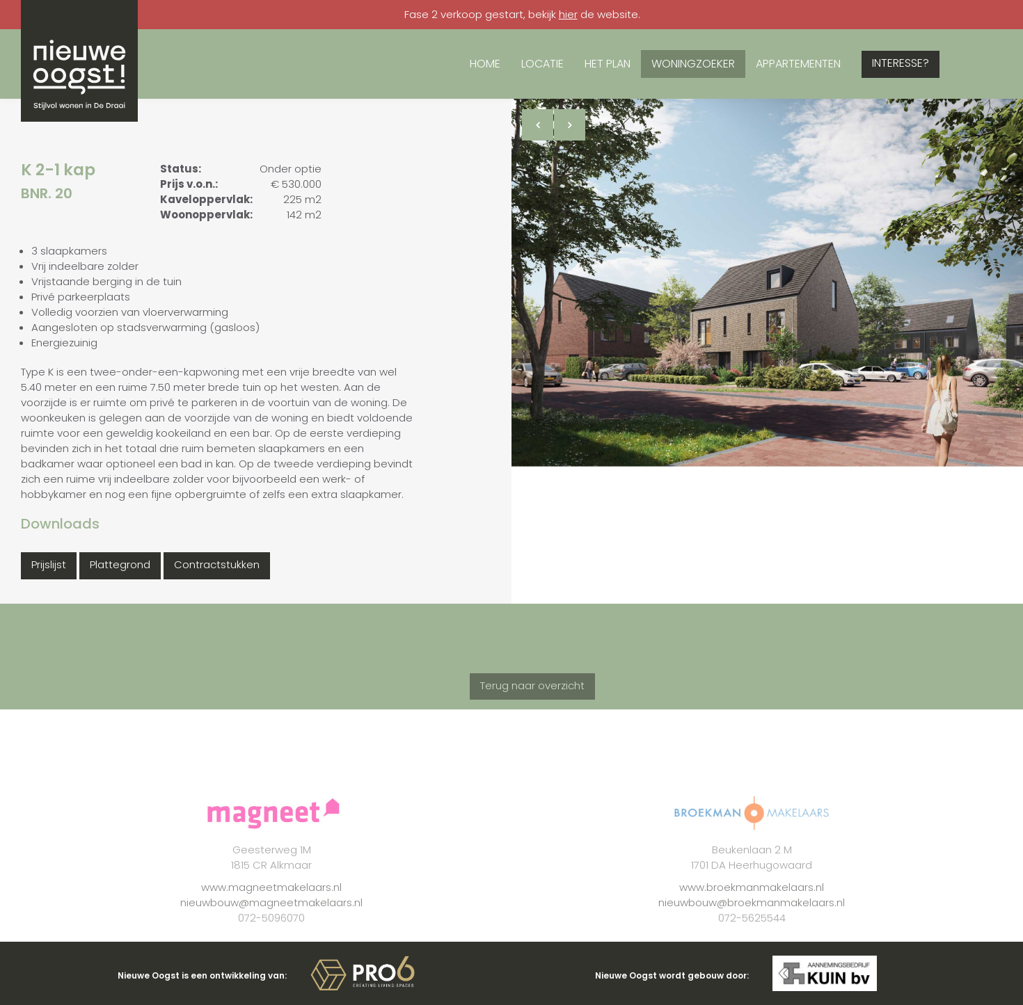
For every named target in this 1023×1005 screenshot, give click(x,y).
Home (485, 64)
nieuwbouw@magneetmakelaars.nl (271, 924)
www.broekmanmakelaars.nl (751, 909)
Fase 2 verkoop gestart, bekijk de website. (522, 14)
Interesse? (900, 63)
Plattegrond (120, 564)
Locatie (542, 64)
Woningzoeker (693, 64)
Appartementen (798, 64)
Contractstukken (217, 564)
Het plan (608, 64)
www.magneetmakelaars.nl (271, 909)
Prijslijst (48, 564)
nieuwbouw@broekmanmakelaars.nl (751, 924)
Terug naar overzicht (532, 707)
